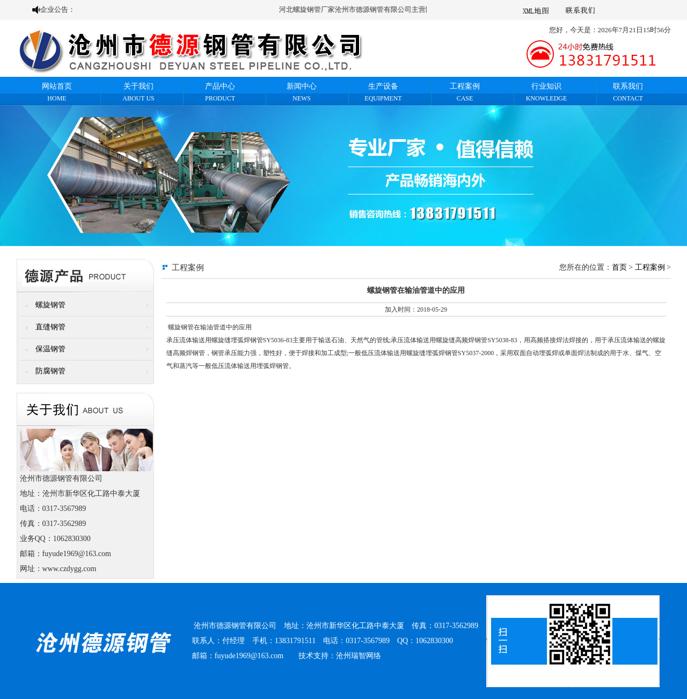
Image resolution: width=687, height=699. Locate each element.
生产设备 (383, 86)
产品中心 (220, 86)
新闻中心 (302, 86)
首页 (619, 267)
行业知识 (546, 86)
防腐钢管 (50, 371)
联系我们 (628, 86)
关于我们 (138, 86)
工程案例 (465, 86)
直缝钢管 (50, 327)
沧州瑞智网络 (358, 656)
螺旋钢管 (50, 305)
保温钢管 (50, 349)
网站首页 (57, 86)
